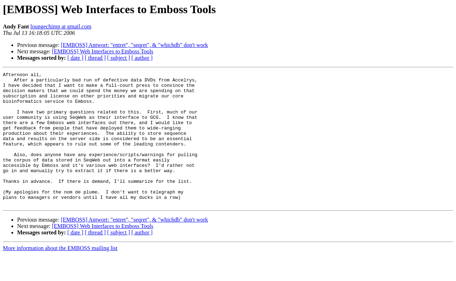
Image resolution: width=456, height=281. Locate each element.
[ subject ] (118, 58)
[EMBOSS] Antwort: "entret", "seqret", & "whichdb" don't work (134, 45)
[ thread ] (95, 58)
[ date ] (75, 58)
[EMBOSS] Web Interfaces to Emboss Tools (103, 51)
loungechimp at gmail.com (60, 26)
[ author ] (142, 58)
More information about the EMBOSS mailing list (60, 275)
